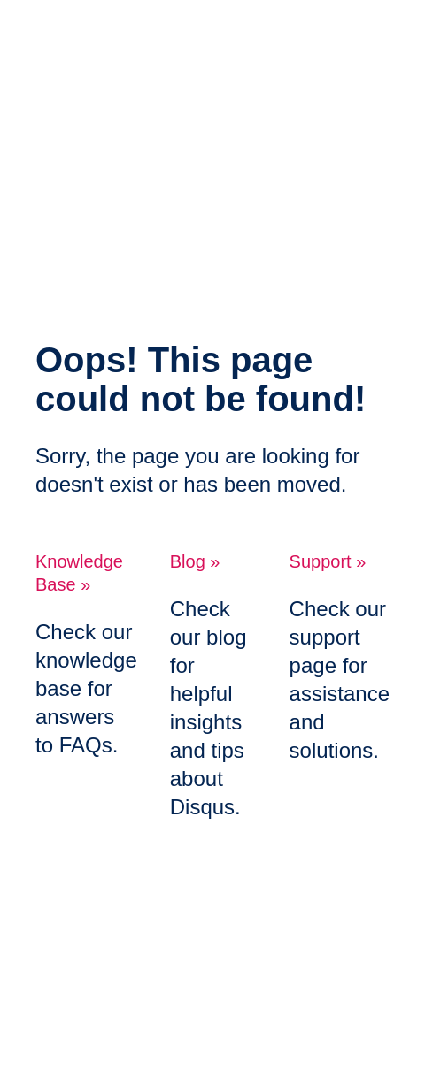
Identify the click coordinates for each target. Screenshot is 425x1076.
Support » (328, 561)
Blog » (195, 561)
